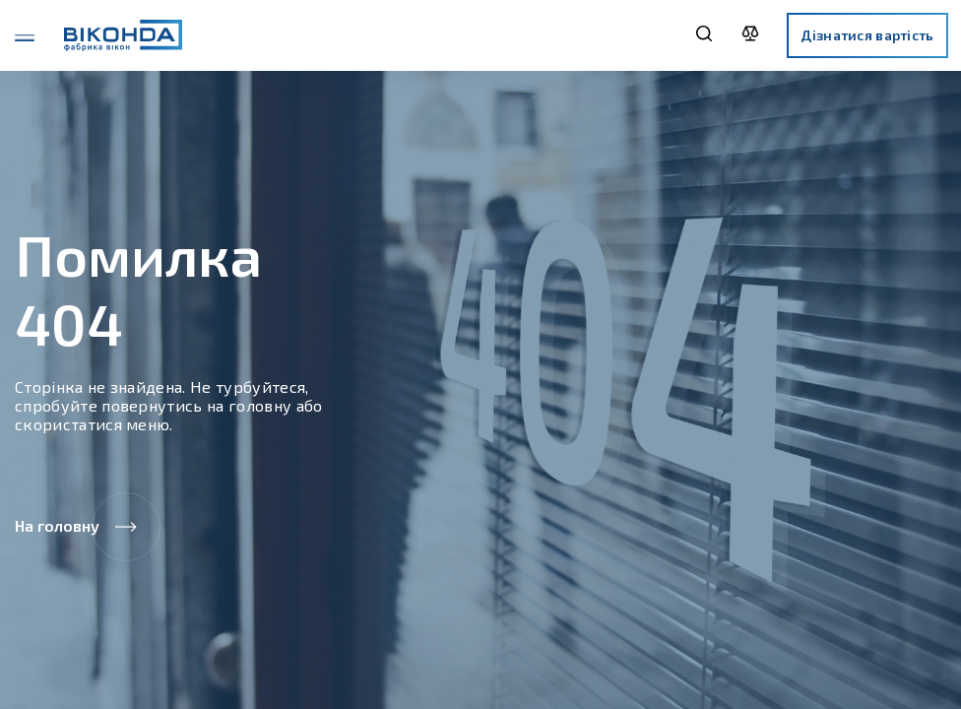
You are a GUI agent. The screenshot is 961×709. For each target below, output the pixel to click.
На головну (87, 526)
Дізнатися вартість (867, 35)
